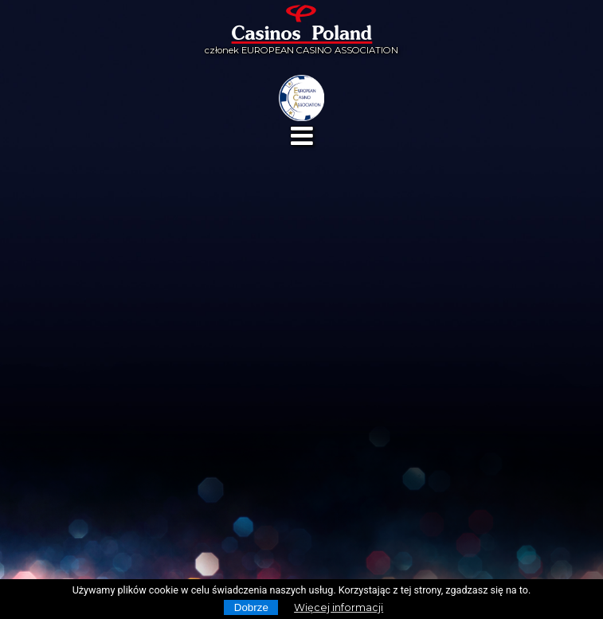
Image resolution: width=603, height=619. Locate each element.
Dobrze (251, 607)
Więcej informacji (338, 607)
